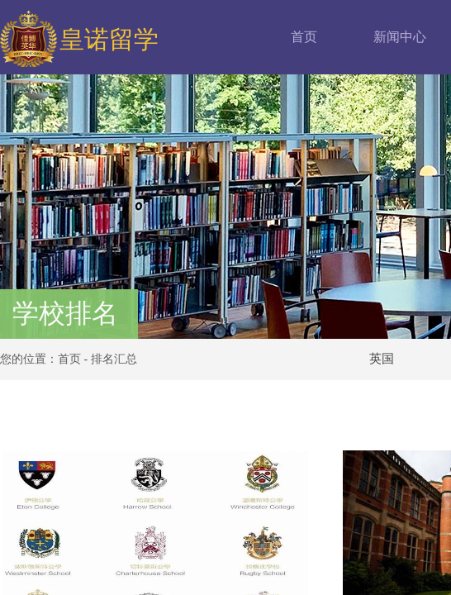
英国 (381, 358)
